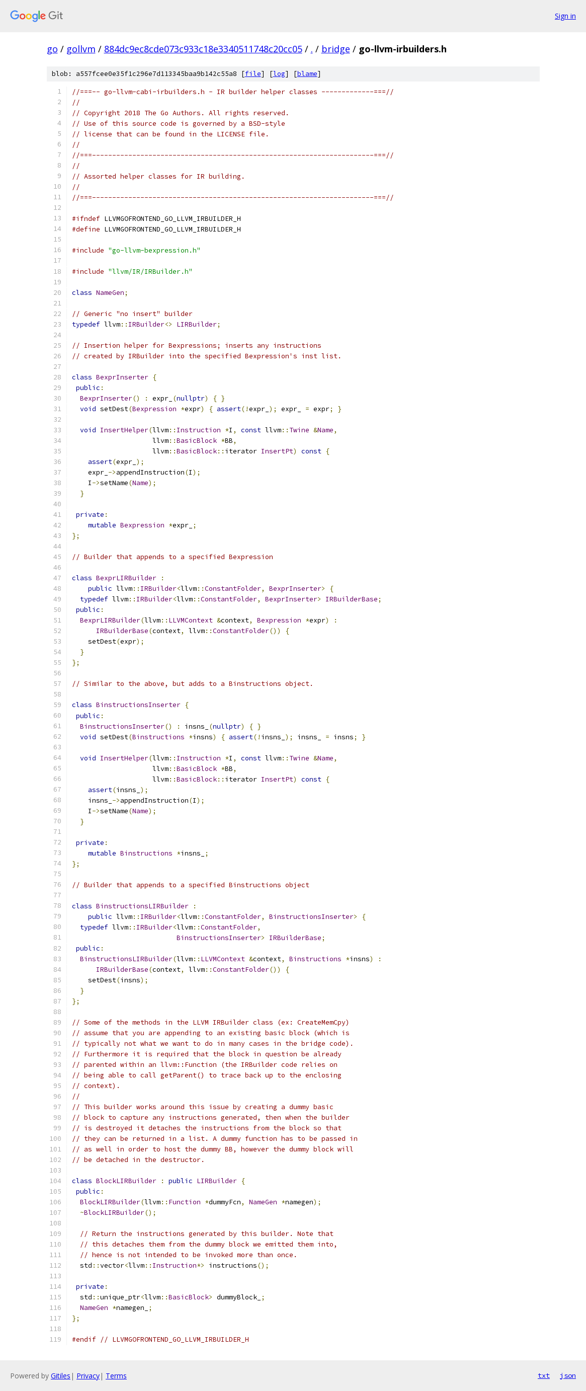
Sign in (565, 16)
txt (544, 1375)
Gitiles (60, 1375)
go (52, 49)
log (279, 73)
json (568, 1375)
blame (307, 73)
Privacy (88, 1375)
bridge (335, 49)
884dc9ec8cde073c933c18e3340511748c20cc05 (203, 49)
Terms (116, 1375)
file (253, 73)
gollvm (81, 49)
